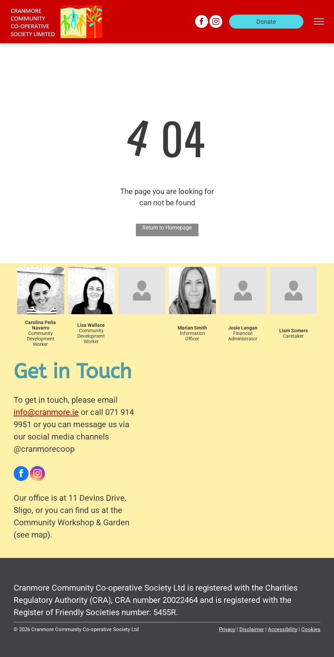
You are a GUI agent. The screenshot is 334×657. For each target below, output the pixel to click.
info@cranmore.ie (46, 412)
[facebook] (201, 22)
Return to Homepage (167, 227)
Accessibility (282, 629)
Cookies (310, 629)
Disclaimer (251, 629)
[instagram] (215, 22)
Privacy (227, 629)
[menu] (319, 21)
